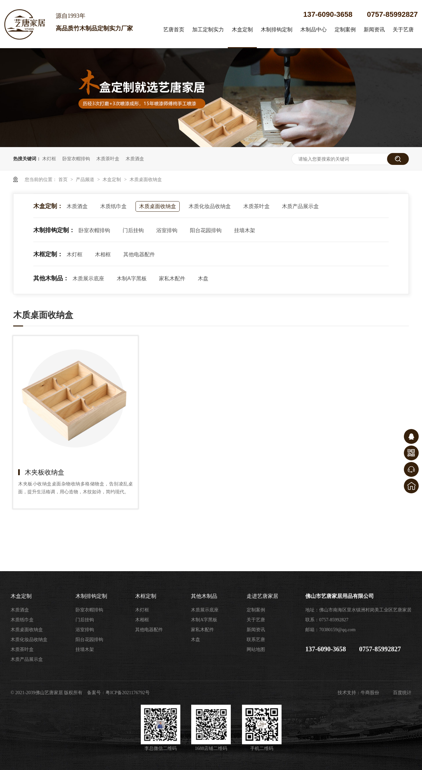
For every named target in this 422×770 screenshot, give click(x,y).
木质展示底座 (88, 278)
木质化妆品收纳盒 (210, 206)
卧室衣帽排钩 (76, 158)
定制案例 (345, 29)
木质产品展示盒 (300, 206)
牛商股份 (370, 692)
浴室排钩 (166, 230)
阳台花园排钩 (206, 230)
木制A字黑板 (132, 278)
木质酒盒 (135, 158)
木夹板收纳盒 (44, 472)
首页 (63, 179)
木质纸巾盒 (113, 206)
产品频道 (86, 179)
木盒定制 (242, 29)
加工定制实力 (208, 29)
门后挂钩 (133, 230)
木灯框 (49, 158)
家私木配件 (172, 278)
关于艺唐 (403, 29)
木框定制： (48, 254)
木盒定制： (48, 206)
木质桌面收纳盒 (146, 179)
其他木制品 (204, 596)
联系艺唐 (256, 639)
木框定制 (145, 596)
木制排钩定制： (54, 230)
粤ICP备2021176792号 (127, 692)
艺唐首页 (173, 29)
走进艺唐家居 (262, 596)
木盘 (203, 278)
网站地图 (256, 649)
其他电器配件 (139, 254)
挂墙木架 (244, 230)
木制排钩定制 (276, 29)
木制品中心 (313, 29)
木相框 (103, 254)
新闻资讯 (374, 29)
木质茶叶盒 (107, 158)
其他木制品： (51, 278)
